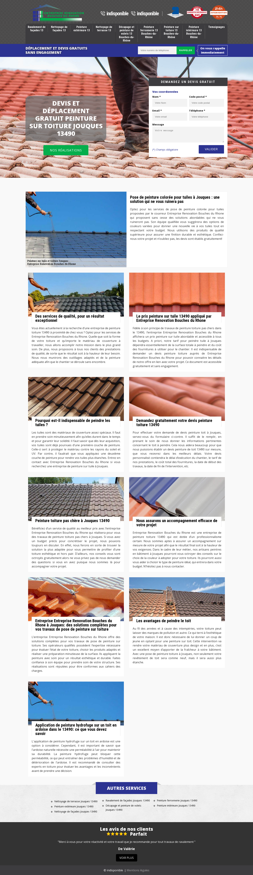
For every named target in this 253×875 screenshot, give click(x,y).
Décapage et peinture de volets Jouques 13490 (123, 807)
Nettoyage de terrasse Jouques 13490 (76, 801)
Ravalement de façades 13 (37, 28)
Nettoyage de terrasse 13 (104, 28)
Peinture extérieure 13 (81, 28)
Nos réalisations (66, 150)
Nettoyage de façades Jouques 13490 (75, 811)
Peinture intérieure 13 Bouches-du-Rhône (194, 32)
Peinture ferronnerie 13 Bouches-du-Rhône (149, 32)
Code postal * (198, 96)
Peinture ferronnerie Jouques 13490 (177, 800)
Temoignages (216, 27)
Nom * (156, 96)
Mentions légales (138, 870)
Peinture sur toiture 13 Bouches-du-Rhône (171, 32)
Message (158, 124)
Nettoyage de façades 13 (59, 28)
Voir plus (126, 858)
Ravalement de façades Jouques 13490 (128, 800)
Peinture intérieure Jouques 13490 (176, 805)
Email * (157, 110)
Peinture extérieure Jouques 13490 (73, 806)
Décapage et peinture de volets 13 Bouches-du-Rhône (126, 33)
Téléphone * (197, 110)
